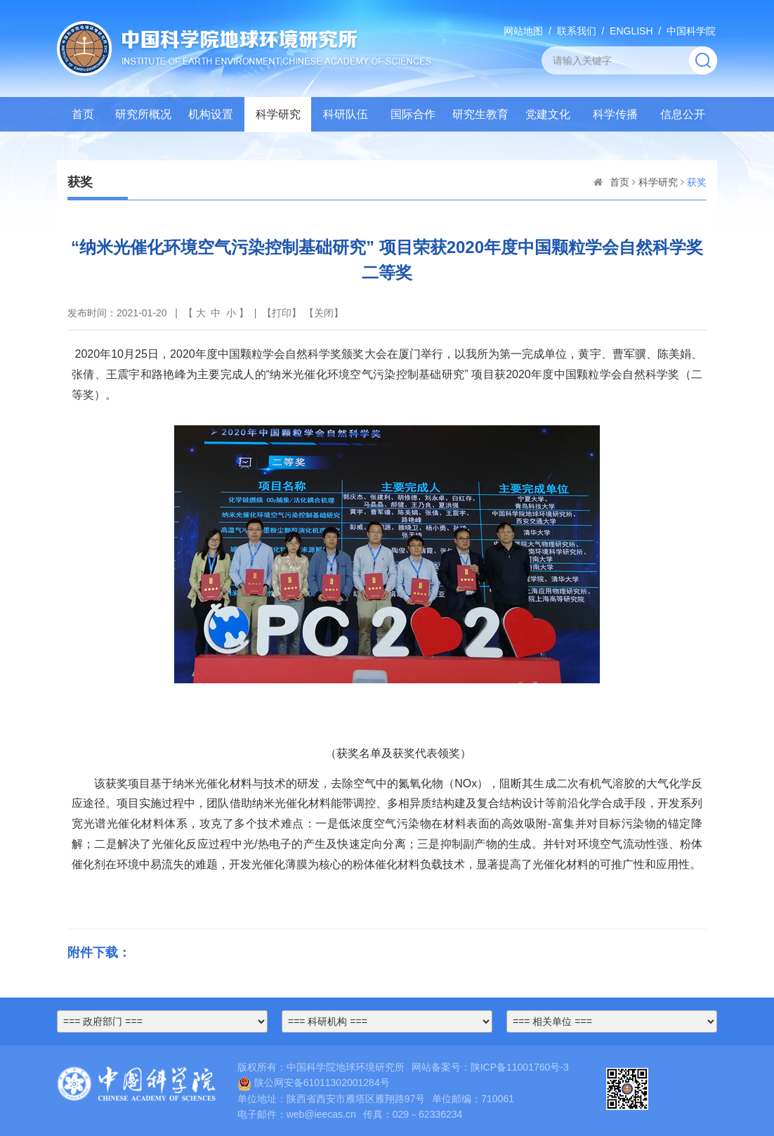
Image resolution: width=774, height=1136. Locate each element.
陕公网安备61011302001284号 (313, 1082)
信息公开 (682, 114)
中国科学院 (691, 31)
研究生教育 (480, 114)
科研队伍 (345, 114)
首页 (83, 114)
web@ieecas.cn (321, 1114)
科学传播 (615, 114)
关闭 (324, 312)
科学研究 (278, 114)
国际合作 (413, 114)
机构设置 (210, 114)
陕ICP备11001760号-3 (520, 1067)
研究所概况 (143, 114)
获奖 (697, 182)
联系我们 (576, 31)
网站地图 (523, 31)
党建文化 (547, 114)
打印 (281, 312)
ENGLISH (631, 31)
